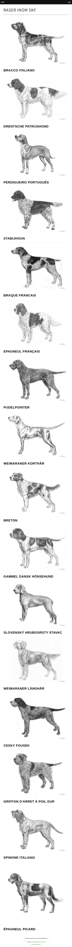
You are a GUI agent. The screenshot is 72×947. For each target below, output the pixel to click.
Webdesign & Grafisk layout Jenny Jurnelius (36, 942)
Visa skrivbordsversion (36, 944)
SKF (3, 2)
